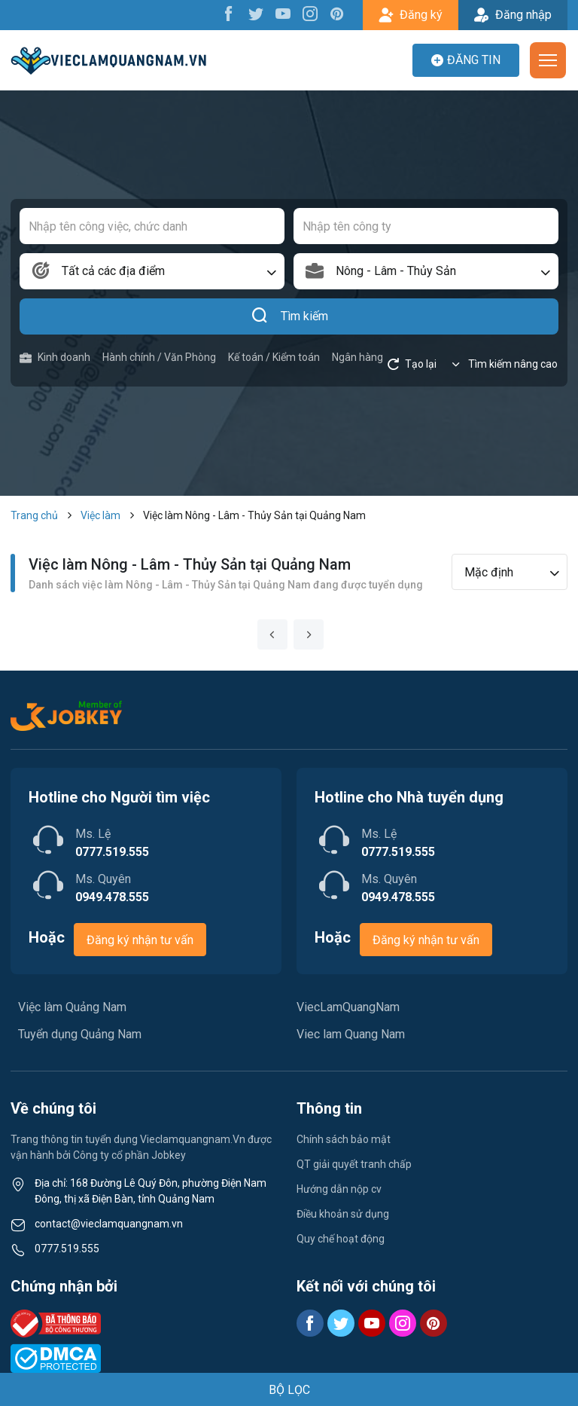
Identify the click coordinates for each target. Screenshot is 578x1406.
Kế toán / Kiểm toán (274, 357)
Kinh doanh (55, 357)
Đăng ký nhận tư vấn (140, 940)
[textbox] (152, 271)
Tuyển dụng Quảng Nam (79, 1034)
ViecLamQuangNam (348, 1007)
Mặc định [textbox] (488, 572)
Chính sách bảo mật (344, 1139)
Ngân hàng (357, 357)
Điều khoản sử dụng (343, 1214)
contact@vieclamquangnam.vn (109, 1224)
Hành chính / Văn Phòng (159, 357)
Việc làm (100, 515)
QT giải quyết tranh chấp (354, 1164)
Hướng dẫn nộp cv (339, 1189)
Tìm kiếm (289, 316)
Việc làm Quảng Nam (72, 1007)
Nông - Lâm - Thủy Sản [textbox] (396, 271)
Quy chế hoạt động (341, 1239)
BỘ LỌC (289, 1390)
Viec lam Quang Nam (351, 1034)
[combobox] (152, 271)
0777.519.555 (67, 1248)
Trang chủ (34, 515)
